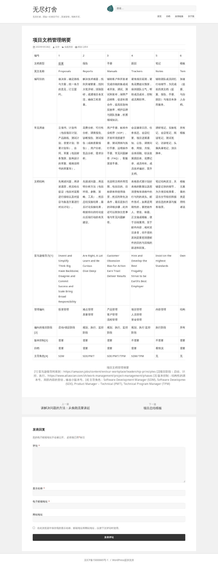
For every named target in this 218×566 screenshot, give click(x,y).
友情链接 (179, 16)
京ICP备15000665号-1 (96, 560)
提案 (61, 63)
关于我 (191, 16)
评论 (36, 445)
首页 (159, 16)
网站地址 (38, 514)
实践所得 (69, 46)
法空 (57, 46)
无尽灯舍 (45, 9)
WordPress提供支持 (123, 560)
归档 (168, 16)
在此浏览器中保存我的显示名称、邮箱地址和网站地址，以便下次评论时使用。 (79, 528)
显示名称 (39, 488)
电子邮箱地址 (41, 501)
